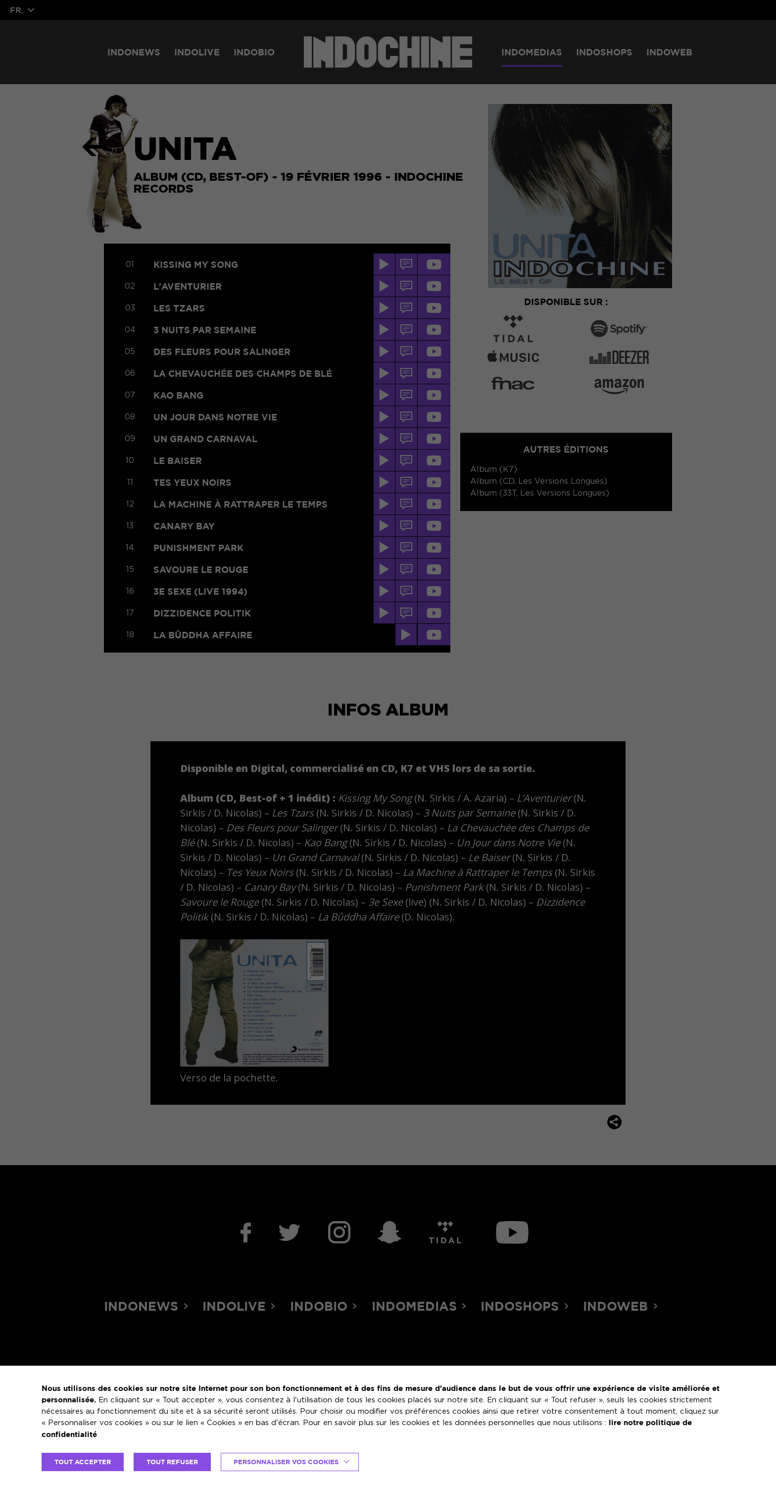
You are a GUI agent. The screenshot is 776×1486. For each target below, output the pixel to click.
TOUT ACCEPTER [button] (82, 1461)
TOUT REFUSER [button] (172, 1461)
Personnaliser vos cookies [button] (286, 1461)
